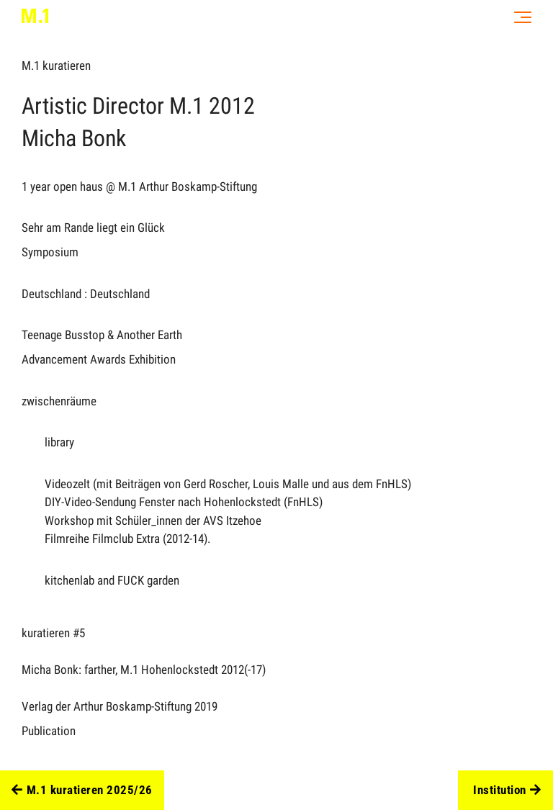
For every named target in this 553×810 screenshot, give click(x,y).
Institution (507, 790)
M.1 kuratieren (56, 65)
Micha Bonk (74, 138)
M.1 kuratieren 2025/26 (82, 790)
